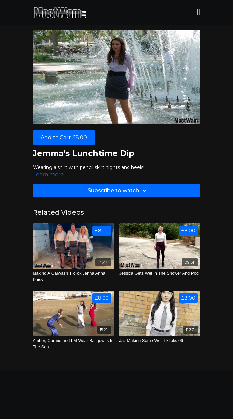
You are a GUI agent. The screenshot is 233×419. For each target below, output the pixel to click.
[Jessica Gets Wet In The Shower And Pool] (159, 273)
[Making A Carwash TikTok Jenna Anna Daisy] (73, 276)
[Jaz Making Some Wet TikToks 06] (159, 340)
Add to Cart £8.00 (64, 137)
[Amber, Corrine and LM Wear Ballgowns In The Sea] (73, 343)
